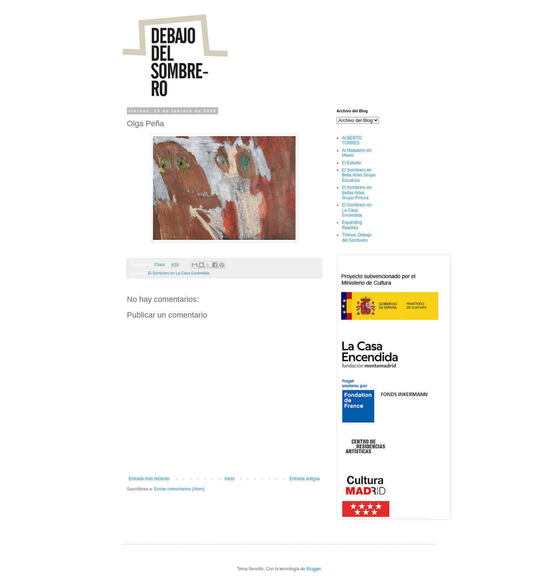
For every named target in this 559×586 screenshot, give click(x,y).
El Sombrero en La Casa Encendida (178, 273)
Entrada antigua (304, 478)
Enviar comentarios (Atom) (179, 489)
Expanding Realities (352, 225)
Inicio (230, 478)
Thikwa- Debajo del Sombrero (356, 237)
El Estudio (351, 162)
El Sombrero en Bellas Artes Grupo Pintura (356, 192)
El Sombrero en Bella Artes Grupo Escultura (358, 175)
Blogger (313, 568)
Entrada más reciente (149, 478)
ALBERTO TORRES (352, 140)
